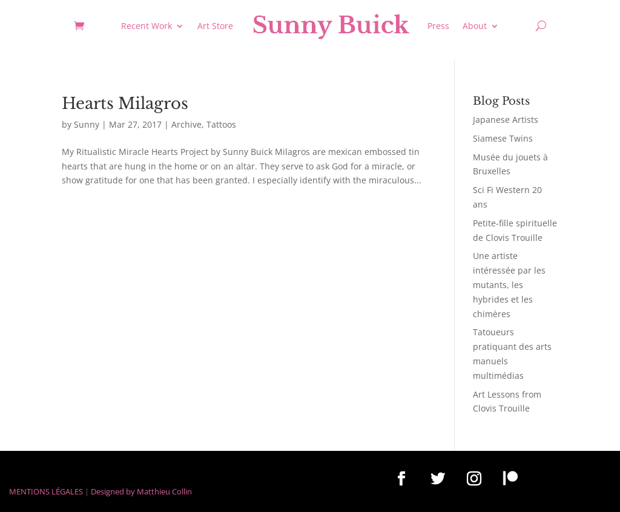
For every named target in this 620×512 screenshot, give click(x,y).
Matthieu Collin (164, 491)
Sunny (86, 124)
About (475, 25)
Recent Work (146, 25)
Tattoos (221, 124)
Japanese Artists (505, 119)
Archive (186, 124)
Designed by (113, 491)
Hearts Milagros (125, 103)
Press (438, 25)
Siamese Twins (503, 138)
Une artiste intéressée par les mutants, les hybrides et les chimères (509, 284)
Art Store (215, 25)
